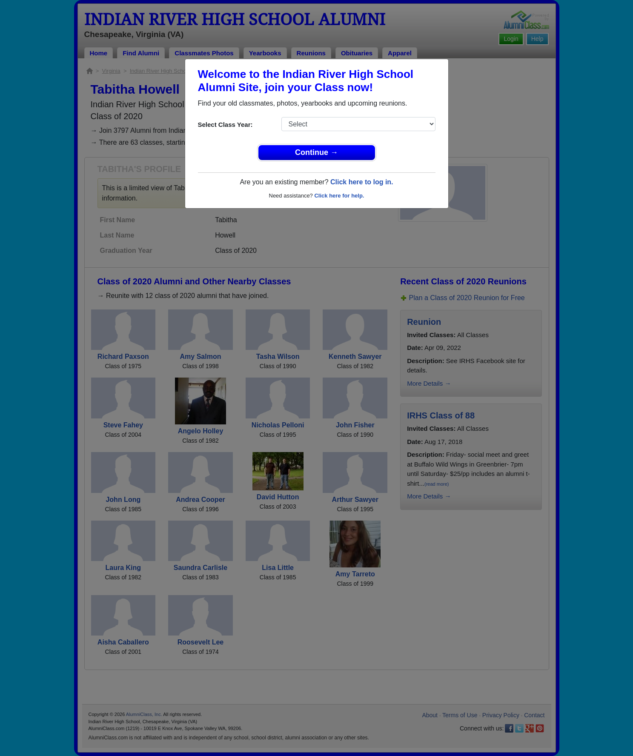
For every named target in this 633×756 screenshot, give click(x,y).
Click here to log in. (361, 182)
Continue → (316, 152)
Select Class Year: (225, 124)
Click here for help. (339, 195)
